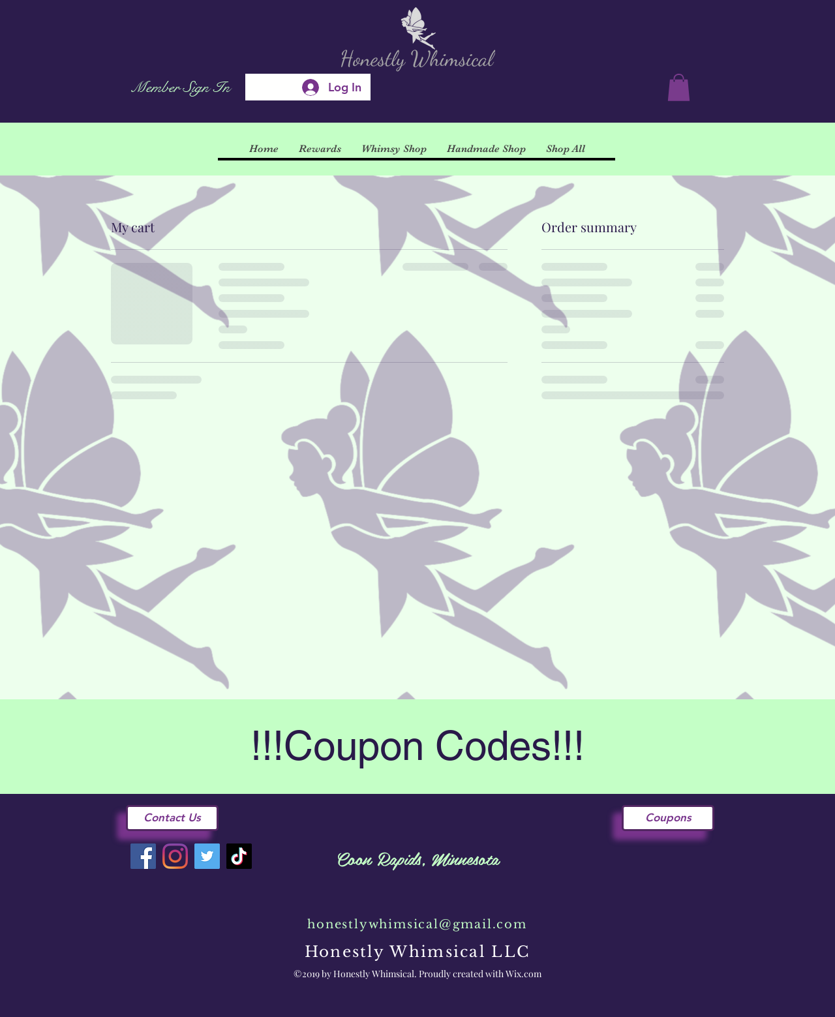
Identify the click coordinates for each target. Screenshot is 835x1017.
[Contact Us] (172, 818)
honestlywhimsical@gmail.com (417, 924)
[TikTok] (239, 856)
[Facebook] (143, 856)
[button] (678, 87)
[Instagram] (175, 856)
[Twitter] (207, 856)
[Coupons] (668, 818)
